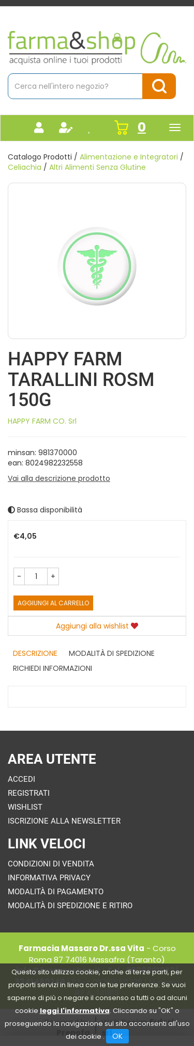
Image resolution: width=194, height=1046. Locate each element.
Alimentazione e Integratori (129, 157)
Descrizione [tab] (35, 653)
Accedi (21, 779)
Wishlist (25, 807)
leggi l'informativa (75, 1011)
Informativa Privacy (49, 877)
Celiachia (24, 167)
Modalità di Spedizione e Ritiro (70, 905)
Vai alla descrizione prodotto (59, 478)
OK (117, 1036)
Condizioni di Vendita (51, 863)
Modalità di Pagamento (55, 891)
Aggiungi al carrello (53, 603)
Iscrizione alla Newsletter (64, 821)
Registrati (29, 793)
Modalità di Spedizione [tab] (112, 653)
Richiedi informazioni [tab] (52, 668)
